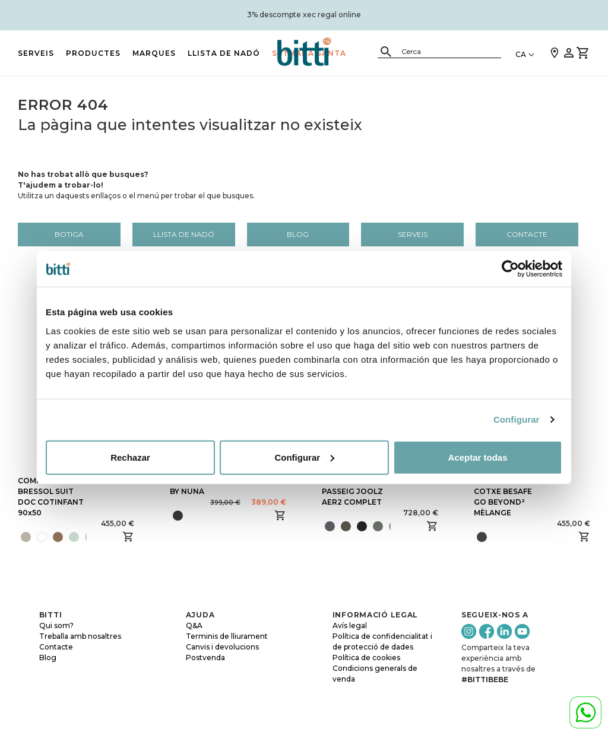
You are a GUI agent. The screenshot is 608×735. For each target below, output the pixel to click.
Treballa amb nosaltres (80, 636)
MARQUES (154, 53)
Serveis (36, 53)
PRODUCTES (93, 53)
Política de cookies (366, 657)
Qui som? (56, 625)
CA (520, 54)
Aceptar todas (477, 457)
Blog (298, 234)
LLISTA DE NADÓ (224, 53)
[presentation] (91, 537)
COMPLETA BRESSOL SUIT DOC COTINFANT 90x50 (51, 496)
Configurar (516, 419)
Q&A (194, 625)
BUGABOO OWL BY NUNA (201, 486)
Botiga (69, 234)
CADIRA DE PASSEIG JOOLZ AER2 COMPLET (352, 491)
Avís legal (349, 625)
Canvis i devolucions (222, 646)
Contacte (526, 234)
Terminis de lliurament (227, 636)
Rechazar (130, 457)
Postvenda (205, 657)
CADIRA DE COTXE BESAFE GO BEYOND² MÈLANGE (503, 496)
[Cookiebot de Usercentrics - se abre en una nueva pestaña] (510, 269)
